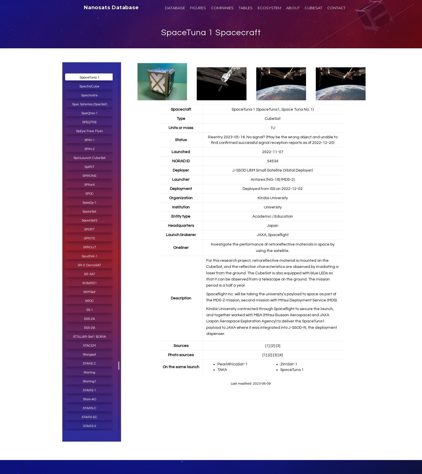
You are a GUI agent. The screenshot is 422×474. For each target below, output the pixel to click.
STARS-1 (89, 390)
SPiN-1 (89, 140)
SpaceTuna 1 (89, 77)
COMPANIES (222, 8)
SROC (89, 301)
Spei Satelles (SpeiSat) (89, 104)
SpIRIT (89, 167)
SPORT (89, 229)
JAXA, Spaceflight (273, 235)
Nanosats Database (111, 7)
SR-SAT (89, 274)
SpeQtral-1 (89, 113)
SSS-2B (89, 328)
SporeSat (89, 211)
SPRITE (89, 238)
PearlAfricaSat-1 (232, 364)
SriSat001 (89, 283)
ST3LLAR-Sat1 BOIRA (89, 337)
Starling (89, 372)
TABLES (246, 8)
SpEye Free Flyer (89, 131)
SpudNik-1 (90, 256)
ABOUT (293, 8)
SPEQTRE (89, 122)
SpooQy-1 (89, 202)
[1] (267, 346)
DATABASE (175, 8)
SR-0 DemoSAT (89, 265)
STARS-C (89, 408)
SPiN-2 (89, 149)
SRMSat (89, 292)
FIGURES (198, 8)
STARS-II (89, 426)
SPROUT (89, 247)
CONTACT (336, 8)
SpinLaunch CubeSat (90, 158)
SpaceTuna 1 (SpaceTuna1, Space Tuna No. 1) (273, 109)
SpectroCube (89, 86)
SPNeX (89, 185)
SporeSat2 (90, 220)
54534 (272, 161)
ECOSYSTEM (269, 8)
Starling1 (89, 381)
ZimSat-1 (288, 364)
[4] (280, 355)
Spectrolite (89, 95)
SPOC (89, 194)
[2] (273, 346)
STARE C (89, 363)
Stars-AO (89, 399)
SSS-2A (89, 319)
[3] (278, 346)
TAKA (222, 370)
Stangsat (89, 354)
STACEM (89, 345)
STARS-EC (89, 417)
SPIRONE (89, 176)
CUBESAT (313, 8)
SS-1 (89, 310)
